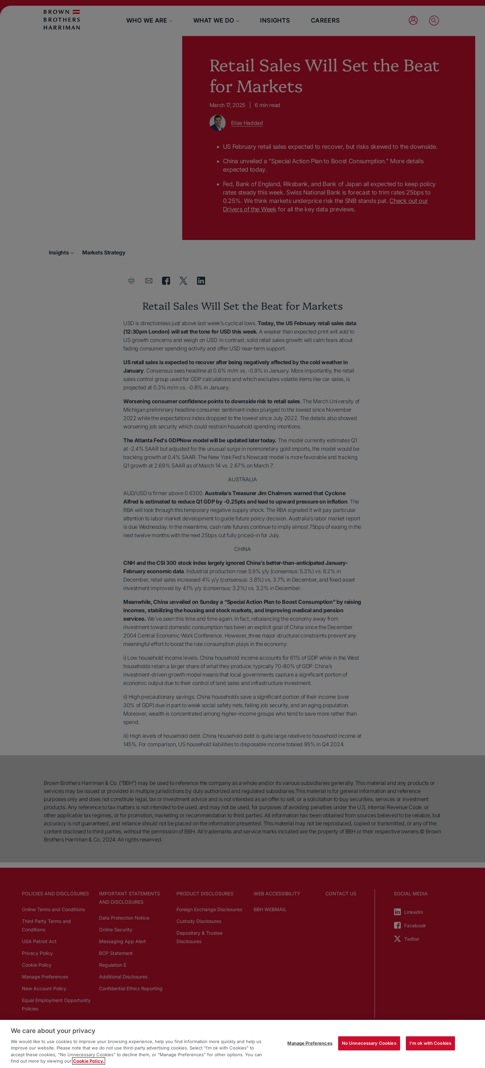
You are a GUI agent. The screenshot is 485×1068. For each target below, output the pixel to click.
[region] (242, 1044)
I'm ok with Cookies (430, 1043)
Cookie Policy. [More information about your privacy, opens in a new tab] (88, 1061)
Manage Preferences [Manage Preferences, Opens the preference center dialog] (309, 1043)
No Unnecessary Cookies (369, 1043)
